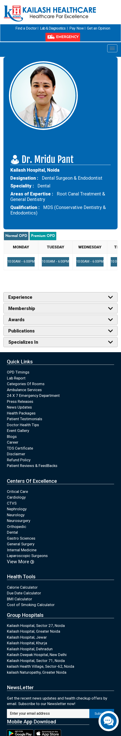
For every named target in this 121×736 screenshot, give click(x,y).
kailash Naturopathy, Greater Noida (36, 672)
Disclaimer (16, 454)
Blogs (12, 436)
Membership (21, 308)
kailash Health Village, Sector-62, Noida (40, 666)
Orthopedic (16, 526)
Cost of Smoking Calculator (31, 604)
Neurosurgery (18, 520)
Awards (16, 319)
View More (20, 561)
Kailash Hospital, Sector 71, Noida (36, 660)
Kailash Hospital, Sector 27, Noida (36, 625)
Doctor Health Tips (23, 424)
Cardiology (16, 497)
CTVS (12, 503)
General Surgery (20, 544)
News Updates (19, 407)
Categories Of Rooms (26, 384)
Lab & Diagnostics (52, 28)
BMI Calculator (19, 598)
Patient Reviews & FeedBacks (32, 465)
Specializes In (23, 342)
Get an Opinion (98, 28)
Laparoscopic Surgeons (27, 555)
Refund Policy (19, 459)
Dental (12, 532)
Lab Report (16, 378)
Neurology (16, 514)
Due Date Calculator (24, 593)
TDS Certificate (20, 448)
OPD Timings (18, 372)
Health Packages (21, 413)
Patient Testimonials (24, 419)
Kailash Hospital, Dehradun (30, 648)
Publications (21, 330)
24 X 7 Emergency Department (33, 395)
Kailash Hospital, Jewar (27, 637)
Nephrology (17, 509)
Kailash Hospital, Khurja (27, 643)
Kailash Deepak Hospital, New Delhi (37, 654)
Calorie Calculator (22, 587)
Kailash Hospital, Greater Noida (33, 631)
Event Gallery (18, 430)
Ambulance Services (24, 389)
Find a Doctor (26, 28)
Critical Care (17, 491)
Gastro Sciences (21, 538)
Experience (20, 297)
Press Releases (20, 401)
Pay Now (76, 28)
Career (12, 442)
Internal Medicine (22, 549)
